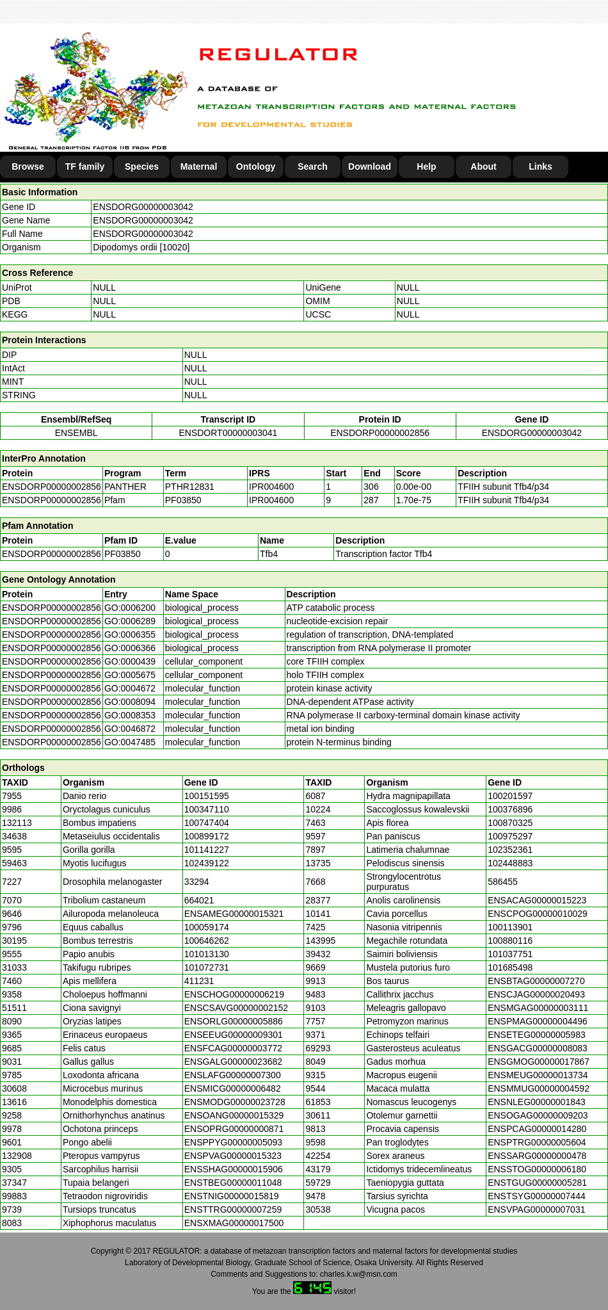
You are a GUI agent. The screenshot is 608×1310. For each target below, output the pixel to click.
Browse (28, 166)
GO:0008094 (130, 702)
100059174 (206, 927)
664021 (199, 900)
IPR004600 (271, 486)
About (483, 166)
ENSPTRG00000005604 (537, 1142)
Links (540, 166)
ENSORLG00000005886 (233, 1021)
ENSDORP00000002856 (379, 433)
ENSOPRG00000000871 (234, 1129)
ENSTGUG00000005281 (537, 1182)
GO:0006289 (130, 621)
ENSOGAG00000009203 (538, 1115)
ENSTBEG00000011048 (233, 1182)
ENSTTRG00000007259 (233, 1209)
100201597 (510, 796)
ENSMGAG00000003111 (538, 1008)
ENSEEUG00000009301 (233, 1035)
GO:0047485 (130, 742)
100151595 (206, 796)
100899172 (206, 836)
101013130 (206, 954)
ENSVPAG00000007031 (536, 1209)
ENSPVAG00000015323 (233, 1156)
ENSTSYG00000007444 (537, 1196)
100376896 (510, 809)
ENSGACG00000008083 (538, 1048)
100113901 (510, 927)
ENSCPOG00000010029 (538, 914)
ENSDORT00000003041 (228, 433)
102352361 (510, 850)
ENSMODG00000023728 (234, 1102)
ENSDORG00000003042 (143, 207)
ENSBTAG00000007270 (536, 981)
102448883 (510, 863)
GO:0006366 (130, 648)
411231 (199, 981)
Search (313, 166)
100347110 (206, 809)
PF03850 (122, 554)
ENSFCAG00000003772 (233, 1048)
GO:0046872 (130, 729)
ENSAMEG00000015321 (234, 914)
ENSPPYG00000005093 (233, 1142)
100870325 (510, 823)
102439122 (206, 863)
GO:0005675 (130, 675)
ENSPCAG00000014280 (537, 1129)
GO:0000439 (130, 661)
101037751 (510, 954)
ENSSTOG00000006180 (537, 1169)
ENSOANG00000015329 (234, 1115)
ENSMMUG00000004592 (538, 1088)
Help (426, 166)
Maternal (199, 166)
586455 (503, 882)
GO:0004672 (130, 688)
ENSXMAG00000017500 (234, 1223)
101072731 (206, 967)
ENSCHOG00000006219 (234, 994)
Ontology (255, 166)
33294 (196, 882)
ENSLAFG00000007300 (232, 1075)
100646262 (206, 940)
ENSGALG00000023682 (233, 1061)
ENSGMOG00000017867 (538, 1061)
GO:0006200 (130, 607)
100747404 (206, 823)
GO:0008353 (130, 715)
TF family (84, 166)
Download (369, 166)
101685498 (510, 967)
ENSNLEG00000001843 (537, 1102)
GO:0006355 (130, 634)
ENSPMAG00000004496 (538, 1021)
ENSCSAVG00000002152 (236, 1008)
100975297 (510, 836)
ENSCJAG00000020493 (536, 994)
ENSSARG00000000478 (537, 1156)
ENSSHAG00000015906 (233, 1169)
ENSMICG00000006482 (232, 1088)
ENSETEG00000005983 (537, 1035)
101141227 (206, 850)
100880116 (510, 940)
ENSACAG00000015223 (537, 900)
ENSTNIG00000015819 (231, 1196)
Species (142, 166)
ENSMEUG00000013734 (538, 1075)
